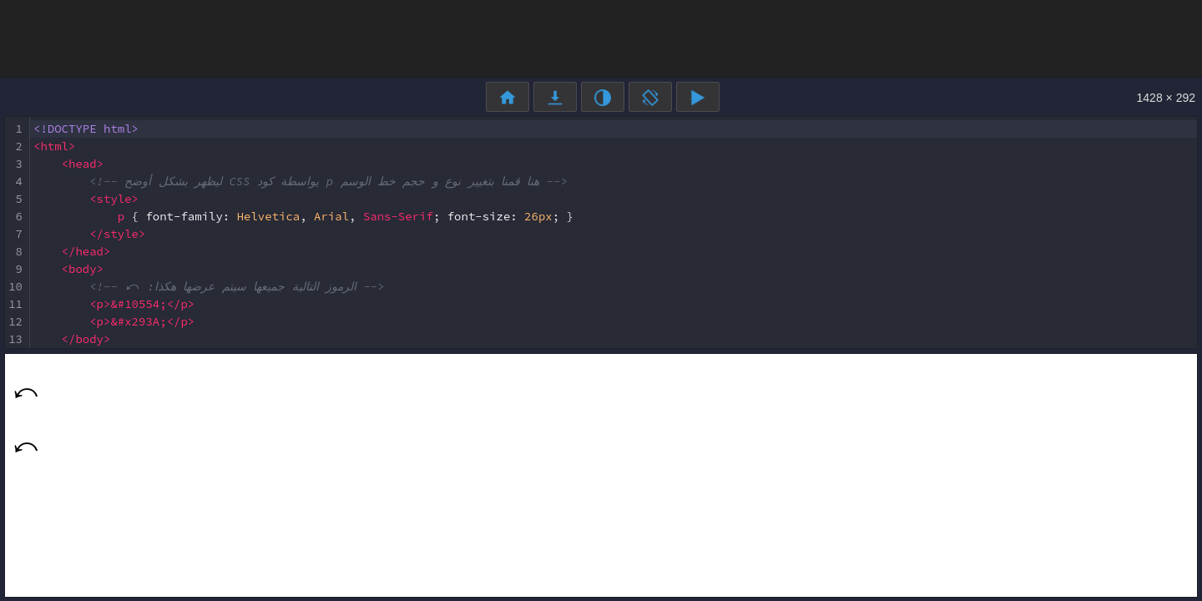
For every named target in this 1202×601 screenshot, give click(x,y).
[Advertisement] (601, 37)
